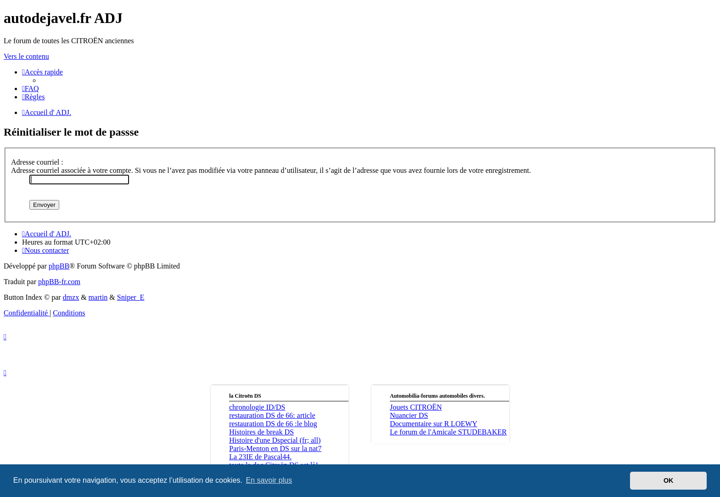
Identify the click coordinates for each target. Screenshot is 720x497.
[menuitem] (30, 88)
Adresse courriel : (37, 162)
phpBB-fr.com (59, 282)
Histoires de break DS (261, 432)
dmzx (71, 297)
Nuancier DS (409, 415)
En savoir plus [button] (269, 480)
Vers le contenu (26, 56)
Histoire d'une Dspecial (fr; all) (275, 440)
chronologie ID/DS (257, 407)
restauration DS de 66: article (272, 415)
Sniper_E (131, 297)
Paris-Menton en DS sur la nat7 (275, 448)
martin (98, 297)
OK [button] (669, 480)
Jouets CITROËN (416, 407)
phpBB (59, 266)
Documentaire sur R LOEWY (434, 424)
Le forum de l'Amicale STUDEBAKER (448, 432)
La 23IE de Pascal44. (260, 457)
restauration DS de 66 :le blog (273, 424)
